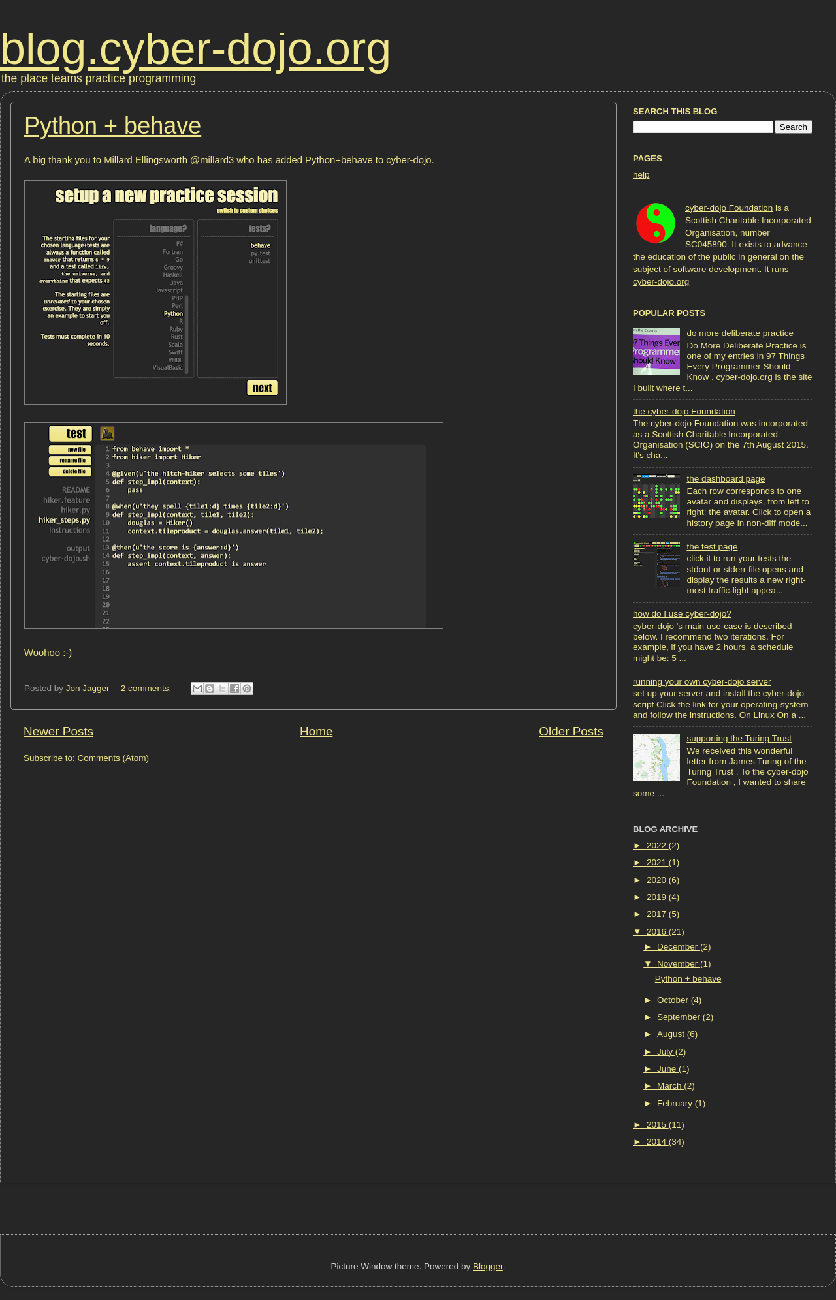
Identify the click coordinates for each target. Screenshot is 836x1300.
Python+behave (339, 160)
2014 (658, 1142)
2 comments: (147, 688)
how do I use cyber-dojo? (682, 614)
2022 (658, 845)
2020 (658, 880)
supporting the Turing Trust (739, 738)
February (676, 1103)
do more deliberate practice (740, 333)
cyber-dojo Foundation (729, 208)
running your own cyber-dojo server (702, 682)
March (670, 1086)
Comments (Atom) (114, 758)
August (672, 1034)
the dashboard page (725, 479)
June (668, 1069)
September (680, 1017)
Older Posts (571, 731)
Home (316, 731)
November (678, 963)
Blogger (488, 1266)
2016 (658, 931)
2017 (658, 914)
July (666, 1052)
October (674, 1000)
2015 (658, 1125)
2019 (658, 897)
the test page (711, 546)
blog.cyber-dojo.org (195, 48)
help (641, 174)
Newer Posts (58, 731)
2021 (658, 862)
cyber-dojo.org (661, 281)
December (678, 947)
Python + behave (112, 125)
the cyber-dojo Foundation (684, 411)
